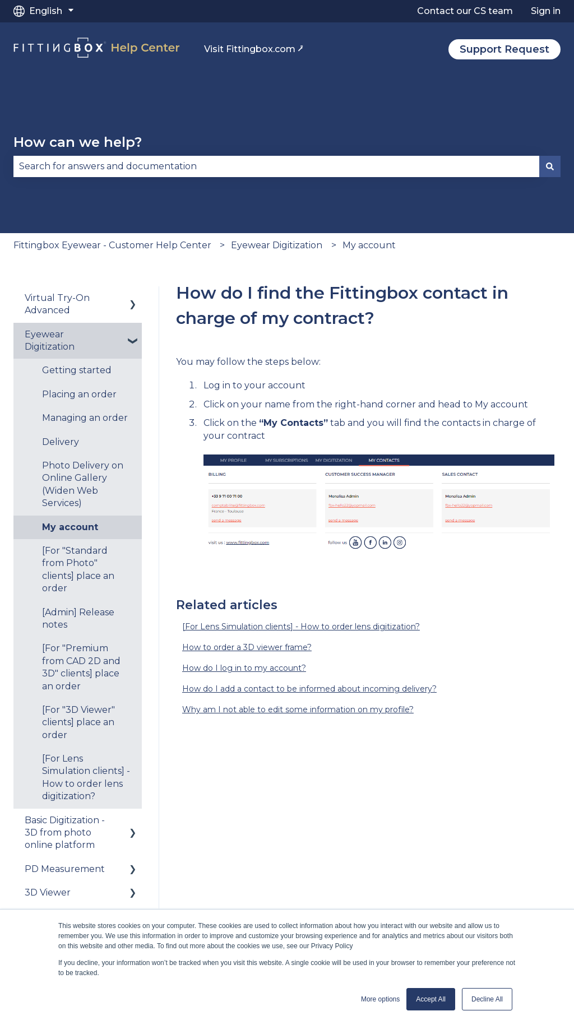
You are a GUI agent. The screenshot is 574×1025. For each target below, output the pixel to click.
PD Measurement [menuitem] (65, 869)
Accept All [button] (431, 999)
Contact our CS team (465, 11)
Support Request (504, 49)
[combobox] (276, 166)
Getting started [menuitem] (77, 370)
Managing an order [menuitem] (85, 417)
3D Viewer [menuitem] (48, 892)
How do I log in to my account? (244, 668)
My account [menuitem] (70, 527)
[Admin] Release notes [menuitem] (78, 618)
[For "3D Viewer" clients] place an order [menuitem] (78, 722)
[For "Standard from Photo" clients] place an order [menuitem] (78, 569)
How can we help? (77, 142)
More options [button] (380, 999)
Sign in (546, 11)
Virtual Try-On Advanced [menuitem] (57, 304)
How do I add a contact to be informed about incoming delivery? (309, 689)
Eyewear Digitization (276, 245)
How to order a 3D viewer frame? (247, 647)
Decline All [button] (487, 999)
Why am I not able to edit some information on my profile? (298, 709)
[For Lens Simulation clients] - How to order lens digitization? (301, 627)
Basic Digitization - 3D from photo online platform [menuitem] (65, 833)
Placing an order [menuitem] (79, 394)
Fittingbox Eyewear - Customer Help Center (112, 245)
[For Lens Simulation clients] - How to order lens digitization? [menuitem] (86, 777)
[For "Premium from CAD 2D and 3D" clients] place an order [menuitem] (81, 667)
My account (369, 245)
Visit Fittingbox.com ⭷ (253, 49)
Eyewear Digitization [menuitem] (50, 340)
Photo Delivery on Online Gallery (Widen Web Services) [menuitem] (82, 484)
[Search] (550, 166)
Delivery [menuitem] (60, 442)
